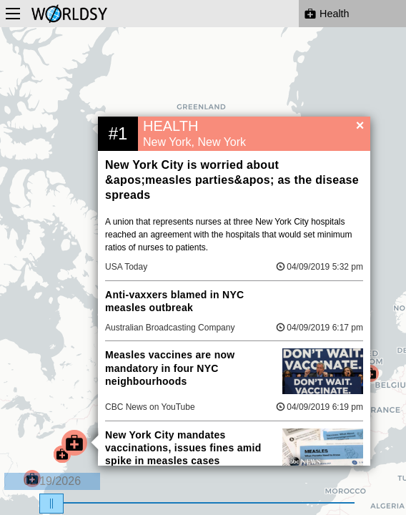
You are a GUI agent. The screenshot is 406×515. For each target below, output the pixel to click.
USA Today (126, 267)
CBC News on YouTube (150, 407)
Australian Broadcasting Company (169, 328)
